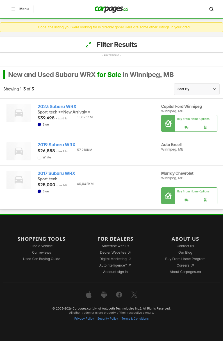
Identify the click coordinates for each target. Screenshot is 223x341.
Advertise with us (115, 246)
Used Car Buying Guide (41, 259)
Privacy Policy (84, 318)
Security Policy (107, 318)
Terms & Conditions (135, 318)
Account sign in (115, 272)
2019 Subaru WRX (57, 144)
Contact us (185, 246)
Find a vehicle (42, 246)
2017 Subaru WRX (57, 173)
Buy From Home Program (185, 259)
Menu (20, 9)
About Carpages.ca (185, 272)
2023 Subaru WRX (57, 106)
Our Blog (185, 252)
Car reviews (41, 252)
